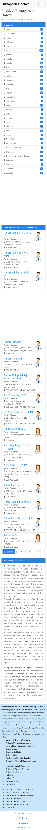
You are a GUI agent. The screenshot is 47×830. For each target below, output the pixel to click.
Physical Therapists (17, 19)
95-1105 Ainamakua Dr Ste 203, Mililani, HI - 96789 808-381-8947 (22, 507)
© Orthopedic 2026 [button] (23, 813)
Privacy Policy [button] (23, 827)
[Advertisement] (23, 200)
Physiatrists (10, 784)
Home (4, 19)
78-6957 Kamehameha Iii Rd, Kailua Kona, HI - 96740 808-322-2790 (22, 279)
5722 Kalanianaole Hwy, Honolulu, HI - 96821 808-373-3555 (22, 260)
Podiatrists (10, 775)
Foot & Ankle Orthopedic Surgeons (20, 795)
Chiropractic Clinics (13, 752)
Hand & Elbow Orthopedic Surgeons (20, 746)
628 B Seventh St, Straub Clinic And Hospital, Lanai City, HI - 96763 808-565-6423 (22, 347)
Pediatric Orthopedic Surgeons (18, 743)
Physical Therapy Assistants (17, 804)
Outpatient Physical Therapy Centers (21, 761)
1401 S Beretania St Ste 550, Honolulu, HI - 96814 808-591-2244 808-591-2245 (22, 524)
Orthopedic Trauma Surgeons (17, 769)
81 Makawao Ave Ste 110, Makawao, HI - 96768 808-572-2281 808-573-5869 (22, 417)
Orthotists (10, 807)
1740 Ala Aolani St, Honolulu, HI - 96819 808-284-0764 (22, 364)
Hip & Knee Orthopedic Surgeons (19, 789)
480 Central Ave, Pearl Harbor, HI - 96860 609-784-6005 (22, 434)
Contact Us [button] (23, 818)
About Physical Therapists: (14, 560)
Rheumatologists (12, 781)
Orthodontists (11, 755)
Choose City (9, 25)
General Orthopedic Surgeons (18, 740)
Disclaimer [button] (23, 823)
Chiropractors (11, 749)
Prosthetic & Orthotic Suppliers (18, 758)
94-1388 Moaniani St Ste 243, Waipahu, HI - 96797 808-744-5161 (22, 452)
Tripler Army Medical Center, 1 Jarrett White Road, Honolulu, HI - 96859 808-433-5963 (22, 472)
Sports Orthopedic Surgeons (17, 766)
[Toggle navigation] (41, 3)
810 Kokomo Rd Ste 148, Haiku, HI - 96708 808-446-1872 (22, 490)
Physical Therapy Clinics (15, 801)
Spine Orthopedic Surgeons (17, 792)
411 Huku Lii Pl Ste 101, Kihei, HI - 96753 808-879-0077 (22, 540)
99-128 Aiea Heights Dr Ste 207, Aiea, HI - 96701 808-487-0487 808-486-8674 (22, 382)
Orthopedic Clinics (13, 772)
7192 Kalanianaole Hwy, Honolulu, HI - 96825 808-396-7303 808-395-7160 (22, 401)
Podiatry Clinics (12, 778)
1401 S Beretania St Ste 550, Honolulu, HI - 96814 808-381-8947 (22, 240)
